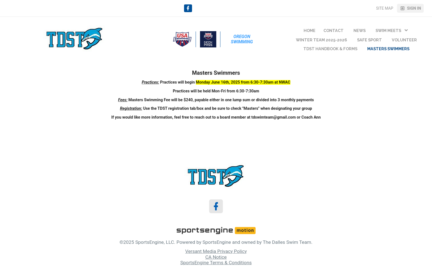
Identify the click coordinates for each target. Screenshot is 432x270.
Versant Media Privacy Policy (216, 251)
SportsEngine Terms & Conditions (216, 262)
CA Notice (216, 257)
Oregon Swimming (242, 39)
